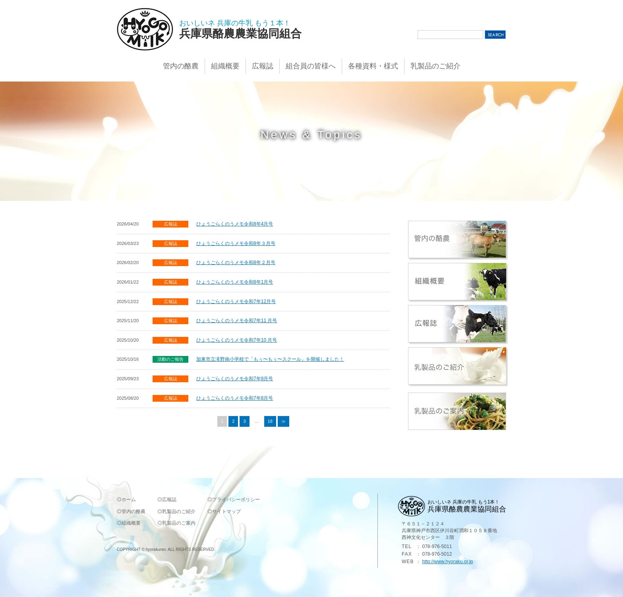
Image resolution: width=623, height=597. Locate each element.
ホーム (129, 499)
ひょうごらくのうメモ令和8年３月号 (235, 243)
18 (270, 421)
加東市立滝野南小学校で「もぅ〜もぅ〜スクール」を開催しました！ (270, 359)
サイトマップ (226, 511)
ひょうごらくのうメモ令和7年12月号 (236, 301)
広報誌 (262, 66)
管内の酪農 (181, 66)
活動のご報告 (170, 359)
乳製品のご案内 (178, 523)
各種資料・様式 (373, 66)
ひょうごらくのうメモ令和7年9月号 (234, 378)
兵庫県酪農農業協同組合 (240, 33)
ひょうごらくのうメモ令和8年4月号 (234, 224)
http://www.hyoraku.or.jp (447, 561)
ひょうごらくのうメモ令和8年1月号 (234, 282)
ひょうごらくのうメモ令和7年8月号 (234, 398)
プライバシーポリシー (236, 499)
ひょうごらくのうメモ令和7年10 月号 (236, 340)
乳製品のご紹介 (435, 66)
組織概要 (225, 66)
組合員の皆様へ (311, 66)
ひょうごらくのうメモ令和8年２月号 (235, 262)
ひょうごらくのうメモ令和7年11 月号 (236, 320)
